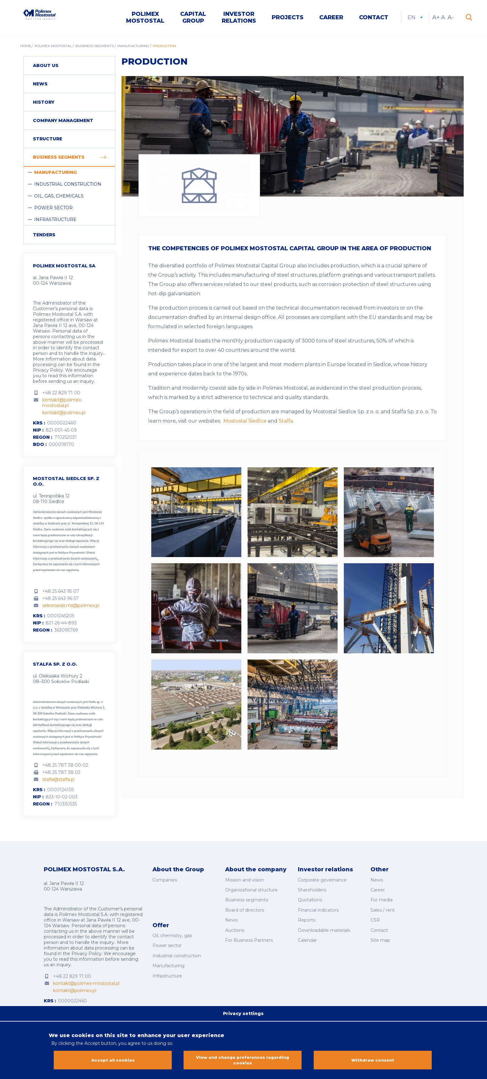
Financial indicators (318, 906)
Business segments (94, 47)
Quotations (310, 898)
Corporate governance (322, 880)
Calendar (307, 932)
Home (25, 47)
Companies (164, 880)
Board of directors (244, 906)
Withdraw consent (372, 1060)
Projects (287, 18)
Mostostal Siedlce (244, 422)
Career (331, 18)
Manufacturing (133, 47)
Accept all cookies (113, 1060)
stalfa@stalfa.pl (58, 781)
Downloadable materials (324, 924)
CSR (375, 915)
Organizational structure (251, 889)
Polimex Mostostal (145, 18)
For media (382, 898)
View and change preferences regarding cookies (243, 1060)
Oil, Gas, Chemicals (59, 197)
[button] (196, 473)
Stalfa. (286, 422)
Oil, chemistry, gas (172, 926)
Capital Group (193, 18)
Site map (380, 932)
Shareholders (312, 889)
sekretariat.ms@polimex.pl (70, 607)
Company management (63, 122)
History (43, 104)
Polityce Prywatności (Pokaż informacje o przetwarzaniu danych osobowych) (67, 743)
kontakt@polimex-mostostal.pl (62, 404)
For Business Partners (249, 932)
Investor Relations (239, 18)
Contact (373, 18)
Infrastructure (55, 221)
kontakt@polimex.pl (63, 414)
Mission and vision (244, 880)
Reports (306, 915)
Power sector (53, 209)
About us (45, 67)
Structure (47, 140)
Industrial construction (67, 185)
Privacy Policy (48, 371)
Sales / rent (383, 906)
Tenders (44, 236)
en (415, 18)
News (40, 85)
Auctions (234, 924)
